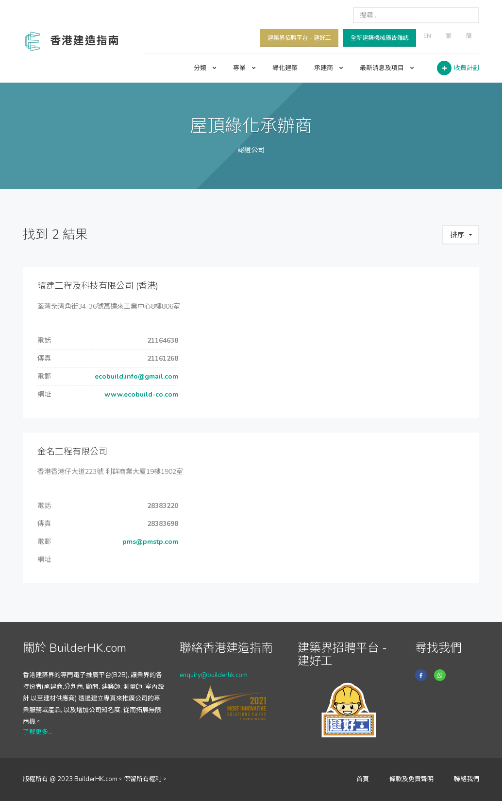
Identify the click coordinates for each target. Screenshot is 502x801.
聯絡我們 (466, 779)
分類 (205, 68)
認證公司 (251, 150)
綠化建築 (285, 68)
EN (427, 36)
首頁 (362, 779)
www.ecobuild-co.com (140, 394)
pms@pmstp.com (149, 541)
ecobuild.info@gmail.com (135, 376)
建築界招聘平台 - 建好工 (299, 38)
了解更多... (37, 732)
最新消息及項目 (387, 68)
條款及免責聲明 (411, 779)
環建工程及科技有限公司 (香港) (97, 286)
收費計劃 (466, 68)
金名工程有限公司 (72, 451)
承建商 (328, 68)
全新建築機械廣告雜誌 (380, 38)
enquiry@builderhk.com (214, 675)
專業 (244, 68)
